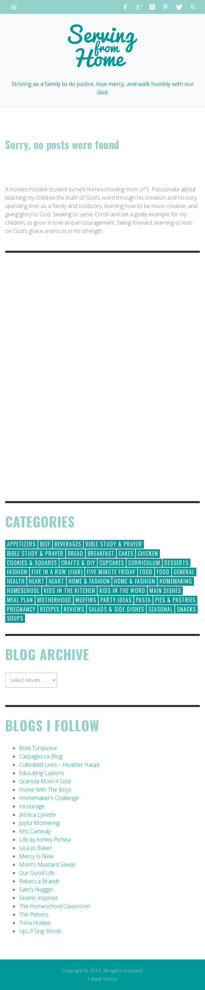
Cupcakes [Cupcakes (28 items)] (111, 563)
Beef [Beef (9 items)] (45, 544)
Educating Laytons (41, 773)
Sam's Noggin (36, 889)
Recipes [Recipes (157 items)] (49, 609)
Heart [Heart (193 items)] (36, 581)
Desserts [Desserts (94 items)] (176, 563)
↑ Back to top (102, 978)
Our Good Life (37, 873)
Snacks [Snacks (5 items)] (186, 609)
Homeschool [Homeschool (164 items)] (23, 590)
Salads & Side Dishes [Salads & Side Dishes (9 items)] (116, 609)
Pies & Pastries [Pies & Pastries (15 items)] (175, 600)
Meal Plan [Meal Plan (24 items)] (20, 600)
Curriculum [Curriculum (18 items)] (144, 563)
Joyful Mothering (39, 823)
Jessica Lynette (37, 814)
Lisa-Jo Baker (35, 848)
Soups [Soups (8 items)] (15, 618)
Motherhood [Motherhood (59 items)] (54, 600)
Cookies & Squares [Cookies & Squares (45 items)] (32, 563)
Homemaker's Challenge (49, 798)
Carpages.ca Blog (40, 756)
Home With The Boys (45, 789)
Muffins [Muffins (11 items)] (85, 600)
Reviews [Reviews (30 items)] (74, 609)
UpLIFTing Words (40, 931)
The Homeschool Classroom (54, 906)
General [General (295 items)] (184, 572)
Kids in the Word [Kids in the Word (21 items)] (122, 590)
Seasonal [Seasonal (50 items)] (160, 609)
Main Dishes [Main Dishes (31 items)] (165, 590)
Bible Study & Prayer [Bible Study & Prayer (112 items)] (113, 544)
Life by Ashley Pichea (45, 839)
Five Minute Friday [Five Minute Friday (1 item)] (111, 572)
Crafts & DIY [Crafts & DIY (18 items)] (78, 563)
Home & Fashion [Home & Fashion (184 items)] (89, 581)
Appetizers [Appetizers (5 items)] (21, 544)
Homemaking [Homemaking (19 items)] (175, 581)
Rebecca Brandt (39, 881)
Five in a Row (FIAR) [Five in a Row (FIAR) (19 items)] (57, 572)
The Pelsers (33, 914)
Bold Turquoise (38, 748)
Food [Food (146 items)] (146, 572)
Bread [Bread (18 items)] (75, 553)
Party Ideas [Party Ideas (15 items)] (116, 600)
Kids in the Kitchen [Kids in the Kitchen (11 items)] (69, 590)
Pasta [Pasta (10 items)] (143, 600)
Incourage (31, 806)
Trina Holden (35, 923)
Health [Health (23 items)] (16, 581)
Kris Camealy (35, 831)
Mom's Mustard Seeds (47, 864)
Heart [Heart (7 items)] (56, 581)
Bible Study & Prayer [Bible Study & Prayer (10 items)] (35, 553)
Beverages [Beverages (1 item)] (68, 544)
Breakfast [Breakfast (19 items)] (101, 553)
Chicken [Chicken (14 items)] (148, 553)
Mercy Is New (36, 856)
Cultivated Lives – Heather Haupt (59, 764)
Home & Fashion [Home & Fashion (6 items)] (134, 581)
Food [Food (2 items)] (163, 572)
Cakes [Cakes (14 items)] (125, 553)
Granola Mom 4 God (45, 781)
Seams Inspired (38, 898)
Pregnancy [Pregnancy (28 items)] (21, 609)
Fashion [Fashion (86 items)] (17, 572)
